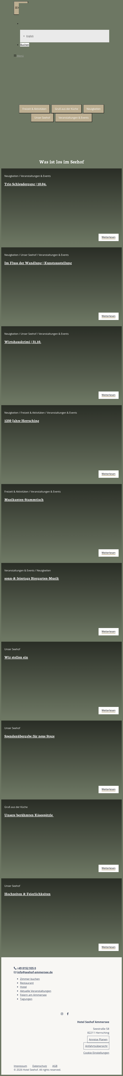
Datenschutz (39, 1066)
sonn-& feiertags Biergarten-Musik (31, 578)
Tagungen (26, 999)
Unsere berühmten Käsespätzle (29, 814)
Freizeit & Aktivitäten (34, 109)
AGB (54, 1066)
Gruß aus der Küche (66, 109)
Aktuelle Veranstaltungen (35, 991)
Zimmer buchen (30, 979)
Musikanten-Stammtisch (24, 499)
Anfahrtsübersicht (96, 1046)
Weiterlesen (108, 237)
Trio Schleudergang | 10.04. (25, 183)
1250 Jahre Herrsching (21, 420)
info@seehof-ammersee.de (35, 972)
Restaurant (27, 983)
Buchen (24, 44)
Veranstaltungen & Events (74, 117)
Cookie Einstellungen (96, 1053)
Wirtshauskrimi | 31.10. (22, 341)
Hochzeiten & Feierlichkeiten (27, 893)
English (30, 36)
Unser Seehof (42, 117)
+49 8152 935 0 (26, 968)
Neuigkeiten (94, 109)
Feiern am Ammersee (33, 995)
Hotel (23, 987)
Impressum (20, 1066)
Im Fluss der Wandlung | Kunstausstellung (38, 262)
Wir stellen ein (16, 657)
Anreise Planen (98, 1039)
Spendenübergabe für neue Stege (29, 735)
